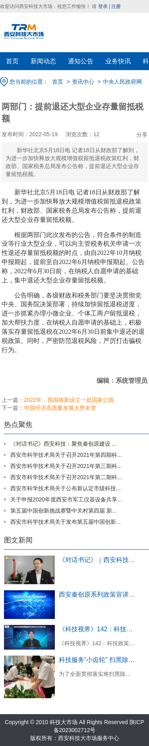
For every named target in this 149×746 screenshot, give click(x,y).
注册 (116, 6)
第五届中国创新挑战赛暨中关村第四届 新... (63, 510)
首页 (12, 61)
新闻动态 (43, 61)
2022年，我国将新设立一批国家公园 (69, 400)
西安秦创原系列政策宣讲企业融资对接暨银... (98, 594)
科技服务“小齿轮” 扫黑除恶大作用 (98, 659)
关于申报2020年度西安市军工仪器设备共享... (66, 499)
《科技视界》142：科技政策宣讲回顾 (98, 629)
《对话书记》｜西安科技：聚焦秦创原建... (98, 559)
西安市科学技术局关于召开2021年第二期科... (66, 477)
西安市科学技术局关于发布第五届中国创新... (65, 522)
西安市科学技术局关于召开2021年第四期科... (66, 455)
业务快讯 (118, 61)
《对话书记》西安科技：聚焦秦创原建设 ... (63, 444)
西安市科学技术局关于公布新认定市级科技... (65, 488)
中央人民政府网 (122, 81)
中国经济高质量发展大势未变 (60, 408)
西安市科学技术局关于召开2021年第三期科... (66, 466)
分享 (141, 134)
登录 (103, 6)
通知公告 (80, 61)
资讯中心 (83, 81)
